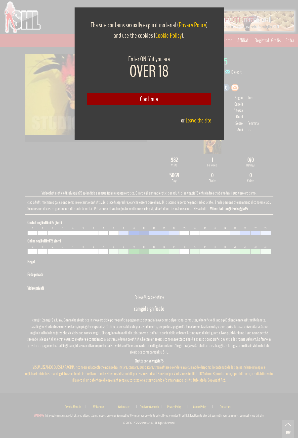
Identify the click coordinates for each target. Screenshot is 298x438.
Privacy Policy (192, 25)
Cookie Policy (168, 35)
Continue (149, 99)
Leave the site (198, 120)
